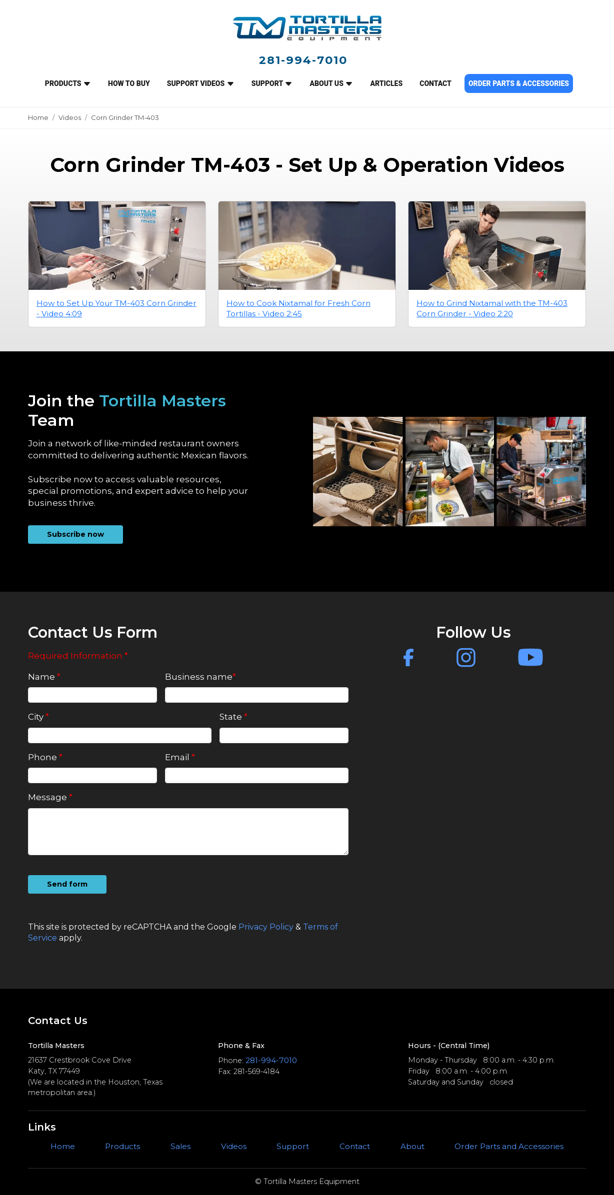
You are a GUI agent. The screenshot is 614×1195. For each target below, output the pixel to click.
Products (68, 83)
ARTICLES (386, 83)
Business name (200, 677)
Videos (69, 117)
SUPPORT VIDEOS (200, 83)
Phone (45, 757)
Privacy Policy (266, 927)
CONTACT (436, 83)
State (234, 717)
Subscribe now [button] (75, 534)
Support (292, 1146)
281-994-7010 (303, 60)
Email (180, 757)
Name (44, 677)
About (412, 1146)
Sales (180, 1146)
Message (50, 797)
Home (38, 117)
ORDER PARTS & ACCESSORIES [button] (518, 83)
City (38, 717)
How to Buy (129, 83)
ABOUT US (331, 83)
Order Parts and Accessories (509, 1146)
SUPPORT (272, 83)
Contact (355, 1146)
